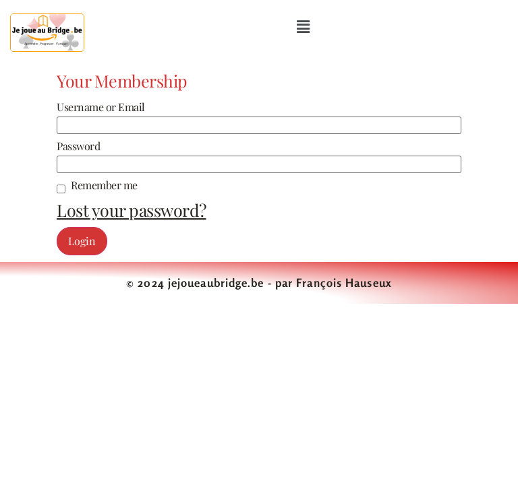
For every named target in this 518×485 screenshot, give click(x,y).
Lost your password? (131, 210)
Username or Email (101, 107)
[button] (302, 26)
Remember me (104, 185)
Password (78, 146)
